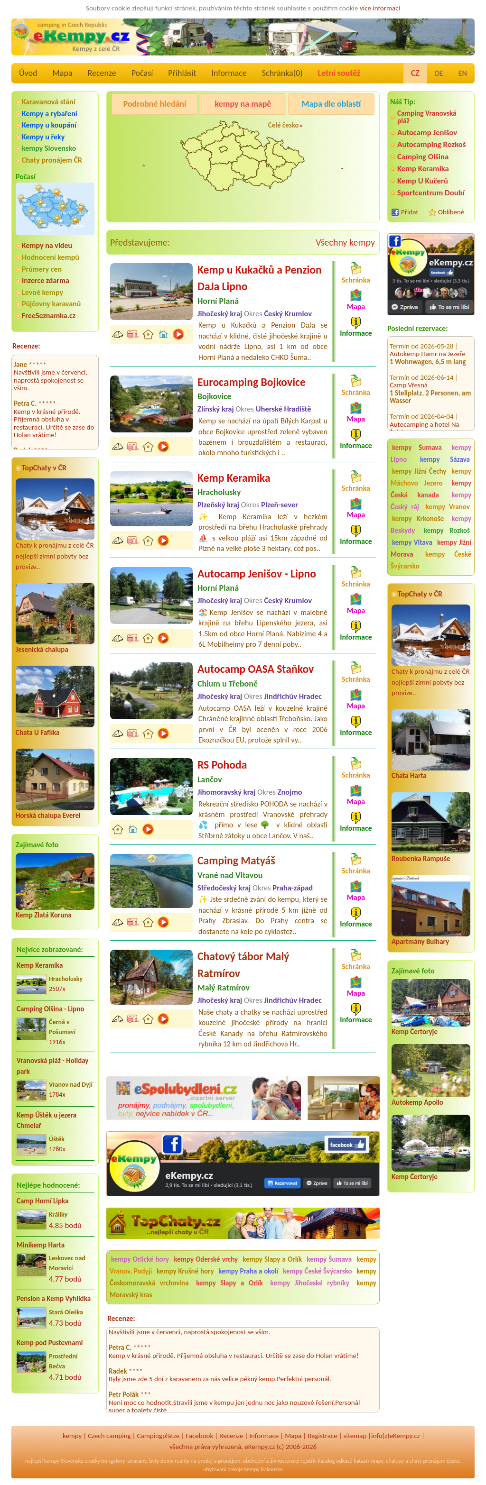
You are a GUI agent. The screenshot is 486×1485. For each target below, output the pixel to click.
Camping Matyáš (236, 860)
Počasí (142, 73)
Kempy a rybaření (49, 113)
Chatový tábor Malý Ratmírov (243, 964)
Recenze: (26, 345)
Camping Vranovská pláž (427, 117)
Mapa (62, 73)
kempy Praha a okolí (248, 1271)
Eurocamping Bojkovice (251, 382)
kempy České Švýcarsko (431, 560)
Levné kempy (42, 292)
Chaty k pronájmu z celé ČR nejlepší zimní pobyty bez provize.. (55, 524)
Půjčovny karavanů (51, 303)
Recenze (102, 73)
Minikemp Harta (41, 1245)
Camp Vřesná (409, 375)
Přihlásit (182, 73)
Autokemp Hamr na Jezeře (428, 344)
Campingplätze (158, 1435)
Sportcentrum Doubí (431, 193)
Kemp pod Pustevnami (50, 1342)
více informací (380, 8)
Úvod (28, 73)
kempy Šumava (417, 447)
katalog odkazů (335, 1461)
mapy (377, 1461)
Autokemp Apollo (417, 1102)
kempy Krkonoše (418, 518)
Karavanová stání (48, 101)
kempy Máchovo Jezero (431, 477)
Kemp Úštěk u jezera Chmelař (46, 1120)
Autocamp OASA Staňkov (255, 669)
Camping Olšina (423, 157)
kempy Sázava (445, 459)
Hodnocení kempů (50, 257)
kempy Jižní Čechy (419, 471)
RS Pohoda (222, 764)
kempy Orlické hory (140, 1259)
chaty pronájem (427, 1461)
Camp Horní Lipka (42, 1201)
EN (462, 73)
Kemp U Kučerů (422, 181)
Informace (228, 73)
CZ (415, 73)
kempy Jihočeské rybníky (310, 1283)
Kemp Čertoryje (415, 1031)
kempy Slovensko (49, 148)
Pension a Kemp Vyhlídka (54, 1298)
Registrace (322, 1435)
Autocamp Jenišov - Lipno (256, 573)
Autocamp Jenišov (427, 133)
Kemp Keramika (40, 965)
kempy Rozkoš (447, 530)
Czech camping (109, 1435)
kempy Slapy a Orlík (272, 1259)
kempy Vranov (448, 507)
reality (182, 1461)
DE (439, 73)
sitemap (355, 1435)
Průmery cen (42, 269)
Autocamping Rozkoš (431, 144)
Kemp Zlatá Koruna (44, 915)
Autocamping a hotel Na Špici (424, 418)
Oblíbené (451, 212)
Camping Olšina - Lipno (50, 1009)
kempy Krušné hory (185, 1271)
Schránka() (282, 73)
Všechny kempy (345, 242)
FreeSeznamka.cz (48, 315)
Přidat (409, 212)
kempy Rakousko (263, 1469)
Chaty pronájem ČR (52, 160)
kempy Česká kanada (431, 489)
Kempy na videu (47, 245)
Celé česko (283, 125)
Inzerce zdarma (45, 280)
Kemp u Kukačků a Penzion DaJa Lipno (259, 278)
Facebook (199, 1435)
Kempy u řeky (43, 136)
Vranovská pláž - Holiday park (52, 1066)
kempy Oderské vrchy (206, 1259)
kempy (72, 1435)
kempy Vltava (412, 542)
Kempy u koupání (49, 124)
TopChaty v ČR (44, 467)
